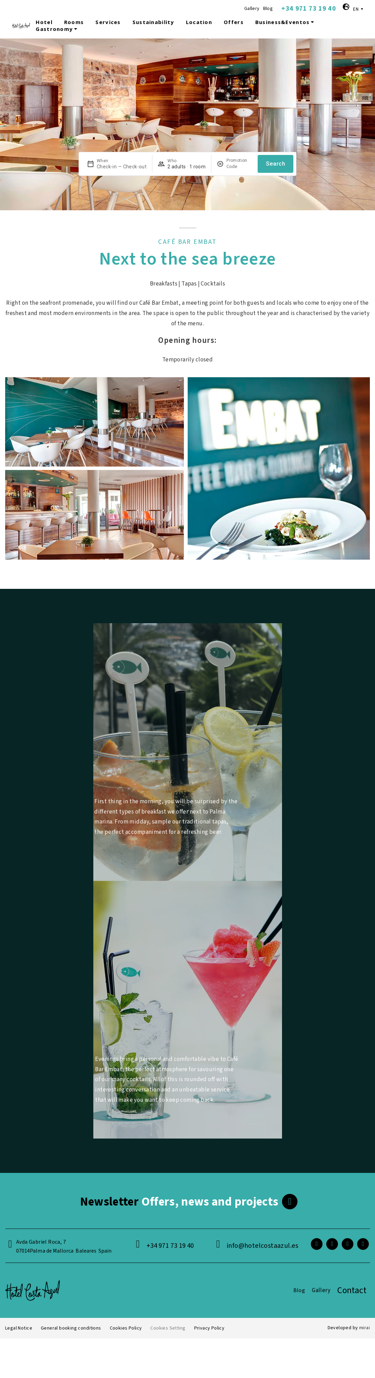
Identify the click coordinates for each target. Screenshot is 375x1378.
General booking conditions (71, 1328)
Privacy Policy (209, 1328)
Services (107, 22)
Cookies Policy (126, 1328)
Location (199, 22)
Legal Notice (18, 1328)
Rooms (74, 22)
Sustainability (153, 22)
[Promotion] (239, 166)
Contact (351, 1290)
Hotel (44, 22)
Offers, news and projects (179, 1201)
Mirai (364, 1327)
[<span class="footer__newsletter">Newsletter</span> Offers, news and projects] (289, 1201)
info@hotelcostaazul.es (262, 1246)
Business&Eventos (285, 22)
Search (275, 163)
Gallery (252, 8)
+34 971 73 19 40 (308, 8)
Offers (234, 22)
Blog (268, 8)
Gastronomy (57, 28)
